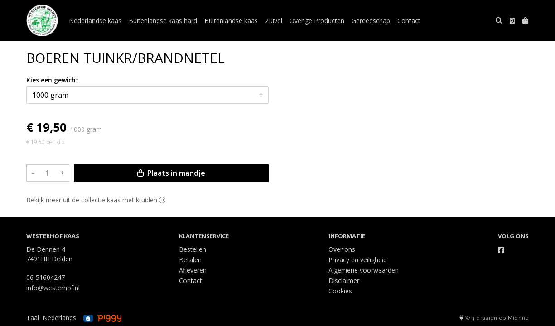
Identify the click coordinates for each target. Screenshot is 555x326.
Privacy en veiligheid (357, 259)
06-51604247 (45, 277)
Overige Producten (317, 20)
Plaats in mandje (171, 173)
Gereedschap (371, 20)
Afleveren (193, 270)
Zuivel (273, 20)
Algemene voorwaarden (363, 270)
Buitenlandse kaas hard (163, 20)
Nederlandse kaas (95, 20)
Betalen (190, 259)
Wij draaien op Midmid (494, 318)
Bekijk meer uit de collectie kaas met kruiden (95, 200)
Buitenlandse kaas (231, 20)
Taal (32, 317)
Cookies (340, 291)
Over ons (341, 249)
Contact (408, 20)
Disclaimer (343, 280)
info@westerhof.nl (53, 287)
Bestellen (192, 249)
